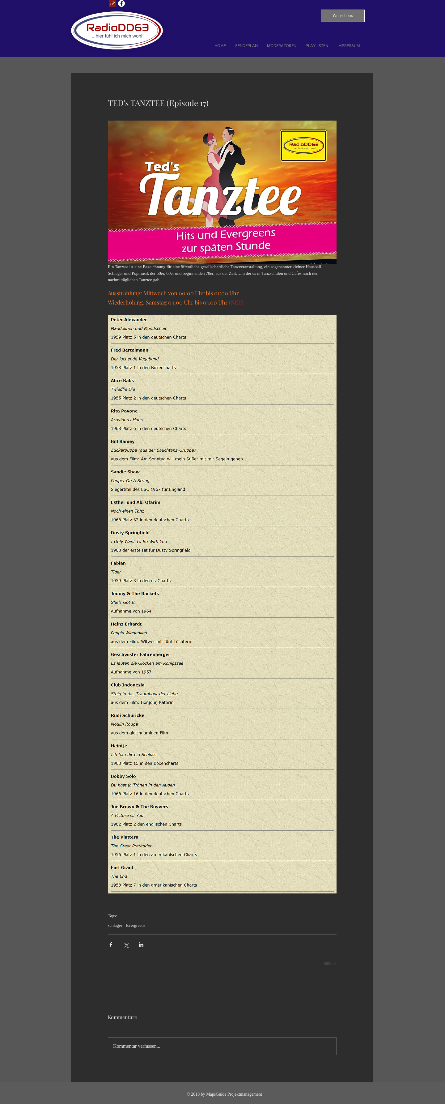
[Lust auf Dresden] (112, 3)
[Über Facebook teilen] (111, 945)
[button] (343, 16)
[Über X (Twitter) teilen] (126, 945)
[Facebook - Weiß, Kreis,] (121, 3)
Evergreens (136, 925)
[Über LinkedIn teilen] (141, 945)
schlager (115, 925)
